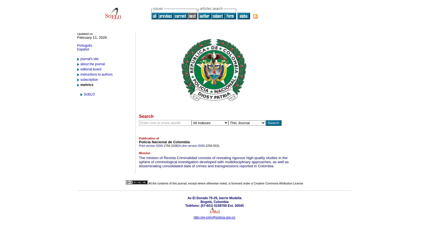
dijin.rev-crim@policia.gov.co (214, 217)
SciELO (89, 94)
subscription (89, 80)
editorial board (90, 69)
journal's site (89, 59)
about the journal (92, 64)
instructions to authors (96, 74)
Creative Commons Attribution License (278, 183)
